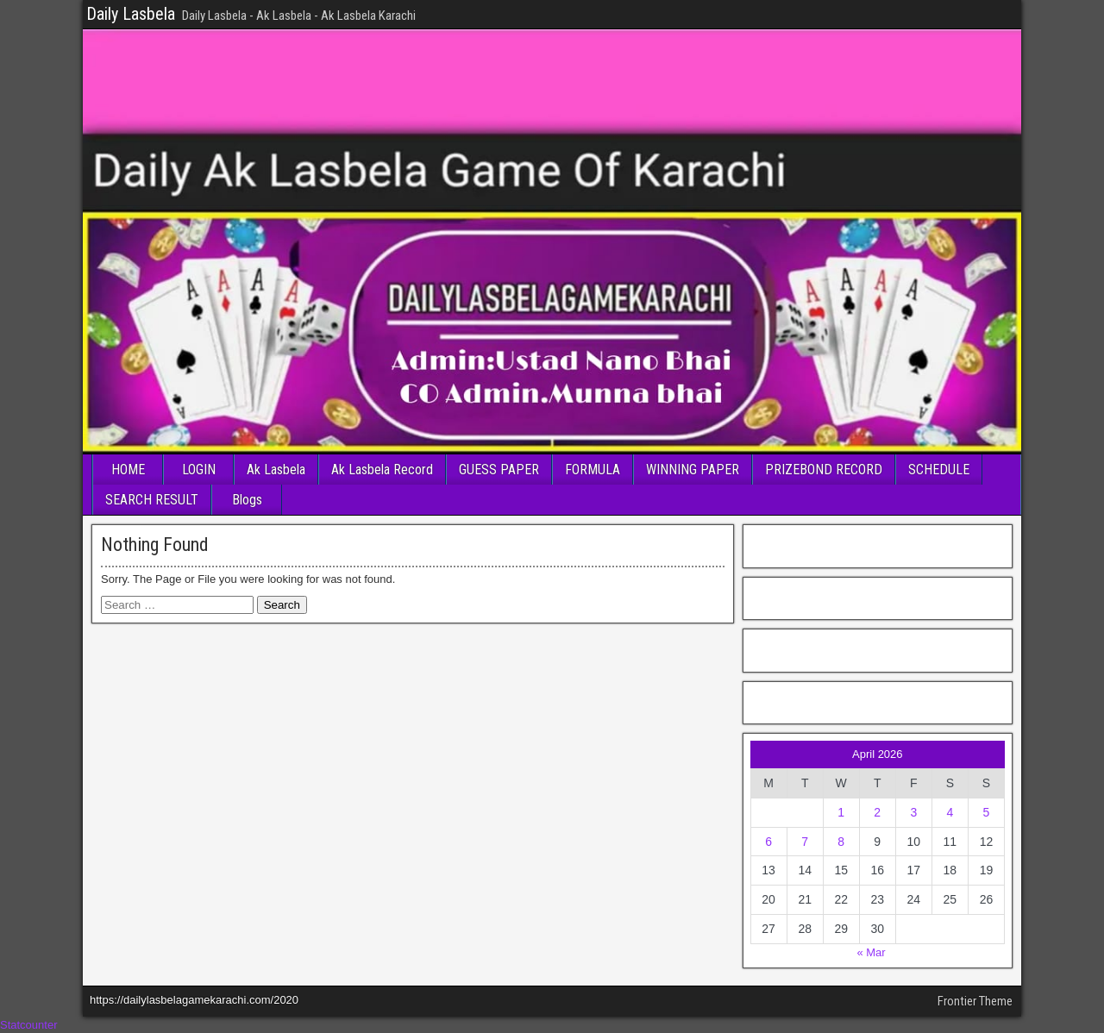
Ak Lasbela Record (382, 469)
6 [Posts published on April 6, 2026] (768, 841)
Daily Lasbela (130, 13)
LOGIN (199, 469)
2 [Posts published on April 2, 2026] (877, 812)
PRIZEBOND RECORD (823, 469)
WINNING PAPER (692, 469)
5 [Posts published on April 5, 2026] (986, 812)
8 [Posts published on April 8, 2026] (840, 841)
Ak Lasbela (276, 469)
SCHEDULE (938, 469)
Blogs (247, 499)
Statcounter (29, 1024)
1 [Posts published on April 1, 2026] (840, 812)
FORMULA (592, 469)
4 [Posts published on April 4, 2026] (949, 812)
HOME (128, 469)
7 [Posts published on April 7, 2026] (804, 841)
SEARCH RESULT (151, 499)
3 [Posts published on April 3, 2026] (913, 812)
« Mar (870, 952)
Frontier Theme (975, 1001)
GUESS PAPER (499, 469)
